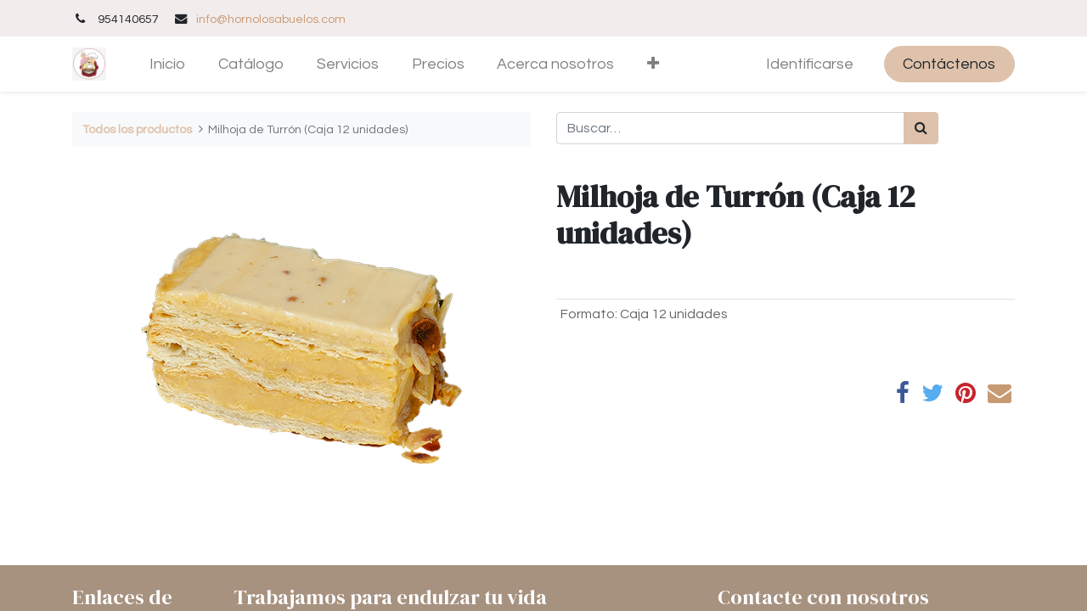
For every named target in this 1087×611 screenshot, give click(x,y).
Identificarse (809, 64)
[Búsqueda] (921, 128)
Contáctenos (949, 64)
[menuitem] (167, 64)
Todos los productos (137, 129)
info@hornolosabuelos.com (271, 19)
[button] (653, 64)
